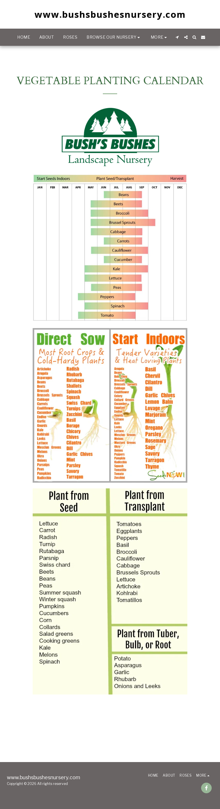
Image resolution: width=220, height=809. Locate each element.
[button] (114, 37)
